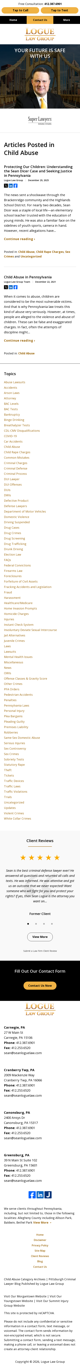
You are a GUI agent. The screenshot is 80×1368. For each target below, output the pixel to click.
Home (13, 20)
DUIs (7, 490)
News (7, 668)
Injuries (9, 619)
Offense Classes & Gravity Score (25, 678)
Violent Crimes (14, 813)
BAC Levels (11, 404)
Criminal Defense (15, 468)
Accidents (10, 387)
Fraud (8, 592)
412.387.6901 (25, 1043)
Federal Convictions (17, 565)
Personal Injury (14, 711)
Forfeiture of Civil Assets (21, 581)
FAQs (7, 560)
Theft (8, 770)
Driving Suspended (17, 522)
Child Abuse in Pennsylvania (28, 277)
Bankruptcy (12, 414)
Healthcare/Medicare (18, 603)
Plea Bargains (13, 716)
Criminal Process (15, 474)
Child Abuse (26, 252)
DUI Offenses (13, 484)
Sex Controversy (15, 748)
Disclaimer (40, 1240)
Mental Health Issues (18, 657)
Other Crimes (13, 684)
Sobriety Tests (14, 759)
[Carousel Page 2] (36, 924)
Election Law (12, 554)
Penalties (10, 700)
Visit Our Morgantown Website (25, 1296)
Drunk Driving (13, 549)
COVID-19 (10, 436)
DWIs (7, 495)
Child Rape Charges (50, 252)
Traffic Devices (14, 781)
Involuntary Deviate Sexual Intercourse (30, 630)
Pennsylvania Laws (16, 705)
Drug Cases (11, 527)
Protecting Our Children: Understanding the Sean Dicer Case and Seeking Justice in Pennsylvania (38, 171)
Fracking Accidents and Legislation (27, 587)
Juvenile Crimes (14, 641)
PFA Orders (11, 689)
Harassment (12, 598)
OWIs (7, 673)
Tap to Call (20, 10)
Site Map (40, 1250)
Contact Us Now (40, 985)
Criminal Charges (15, 463)
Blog (40, 1261)
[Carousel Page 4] (52, 924)
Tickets (9, 775)
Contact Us (40, 20)
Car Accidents (13, 441)
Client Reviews (40, 1256)
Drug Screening (14, 538)
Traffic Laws (12, 786)
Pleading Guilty (14, 721)
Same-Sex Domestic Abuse (22, 738)
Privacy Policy (40, 1245)
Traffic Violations (15, 791)
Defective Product (16, 500)
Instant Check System (18, 625)
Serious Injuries (14, 743)
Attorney (10, 398)
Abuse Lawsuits (14, 382)
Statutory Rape (14, 765)
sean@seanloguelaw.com (23, 1053)
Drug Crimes (12, 533)
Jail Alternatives (14, 635)
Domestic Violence (16, 517)
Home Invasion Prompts (20, 608)
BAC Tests (11, 409)
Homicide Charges (16, 614)
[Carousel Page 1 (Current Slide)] (28, 924)
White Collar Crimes (17, 818)
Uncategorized (31, 256)
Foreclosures (13, 576)
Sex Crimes (11, 754)
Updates (10, 808)
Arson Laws (12, 393)
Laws (7, 646)
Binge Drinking (14, 420)
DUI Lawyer (12, 479)
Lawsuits (10, 651)
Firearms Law (13, 571)
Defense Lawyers (15, 506)
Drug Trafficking (15, 544)
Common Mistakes (16, 457)
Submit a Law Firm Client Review (40, 950)
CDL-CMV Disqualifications (22, 431)
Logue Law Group (53, 1362)
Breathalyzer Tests (17, 425)
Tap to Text (59, 10)
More (66, 20)
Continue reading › (19, 239)
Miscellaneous (13, 662)
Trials (8, 797)
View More (40, 937)
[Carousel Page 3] (44, 924)
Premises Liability (16, 727)
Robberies (11, 732)
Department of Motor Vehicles (25, 511)
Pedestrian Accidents (18, 695)
